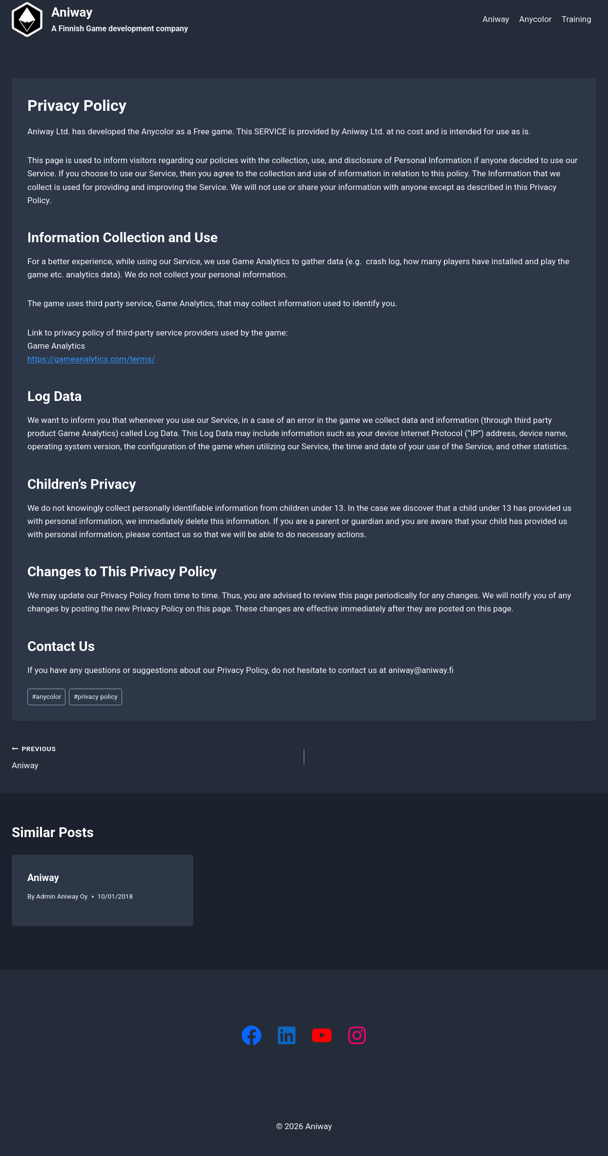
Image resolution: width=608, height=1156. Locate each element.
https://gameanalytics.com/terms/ (91, 359)
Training (576, 19)
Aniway (495, 19)
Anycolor (535, 19)
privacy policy (95, 696)
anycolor (46, 696)
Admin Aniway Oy (61, 896)
